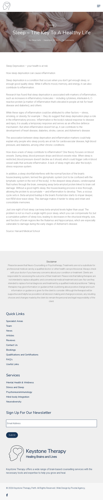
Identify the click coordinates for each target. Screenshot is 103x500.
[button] (98, 5)
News (9, 330)
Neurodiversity (13, 401)
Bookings (11, 350)
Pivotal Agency (78, 488)
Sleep (51, 25)
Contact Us (12, 345)
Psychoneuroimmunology (19, 392)
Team (9, 326)
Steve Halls (36, 40)
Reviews (10, 340)
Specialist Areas (14, 321)
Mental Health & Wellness (20, 382)
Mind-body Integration (17, 397)
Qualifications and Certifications (22, 354)
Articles (10, 335)
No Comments (68, 40)
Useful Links (12, 364)
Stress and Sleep (15, 387)
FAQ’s (9, 359)
